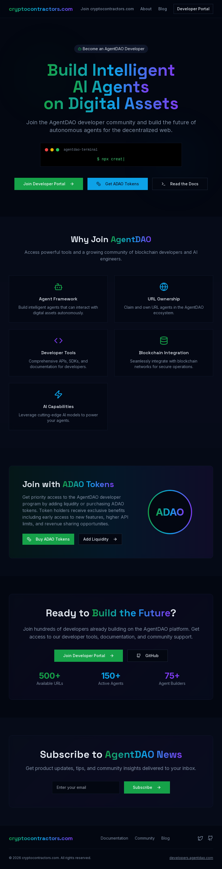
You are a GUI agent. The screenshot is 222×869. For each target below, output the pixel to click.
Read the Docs (179, 183)
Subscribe (147, 787)
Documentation (114, 838)
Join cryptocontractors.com (107, 8)
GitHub (147, 655)
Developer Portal (193, 8)
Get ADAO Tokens (117, 183)
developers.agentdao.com (191, 858)
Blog (162, 8)
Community (145, 838)
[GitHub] (210, 838)
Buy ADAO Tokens (48, 539)
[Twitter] (200, 838)
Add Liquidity (100, 539)
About (146, 8)
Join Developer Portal (48, 183)
